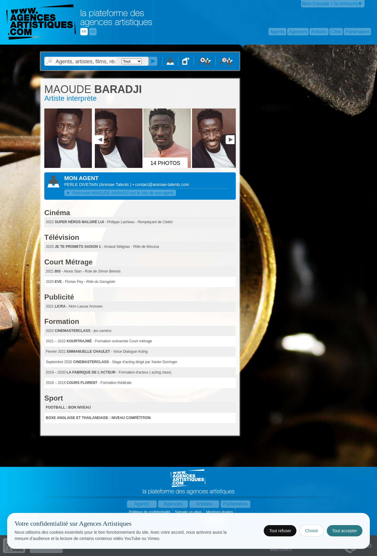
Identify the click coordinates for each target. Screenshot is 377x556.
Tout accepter (344, 530)
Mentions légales (220, 512)
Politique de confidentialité (150, 512)
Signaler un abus (188, 512)
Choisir (311, 530)
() (116, 184)
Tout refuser (280, 530)
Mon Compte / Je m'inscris (330, 3)
